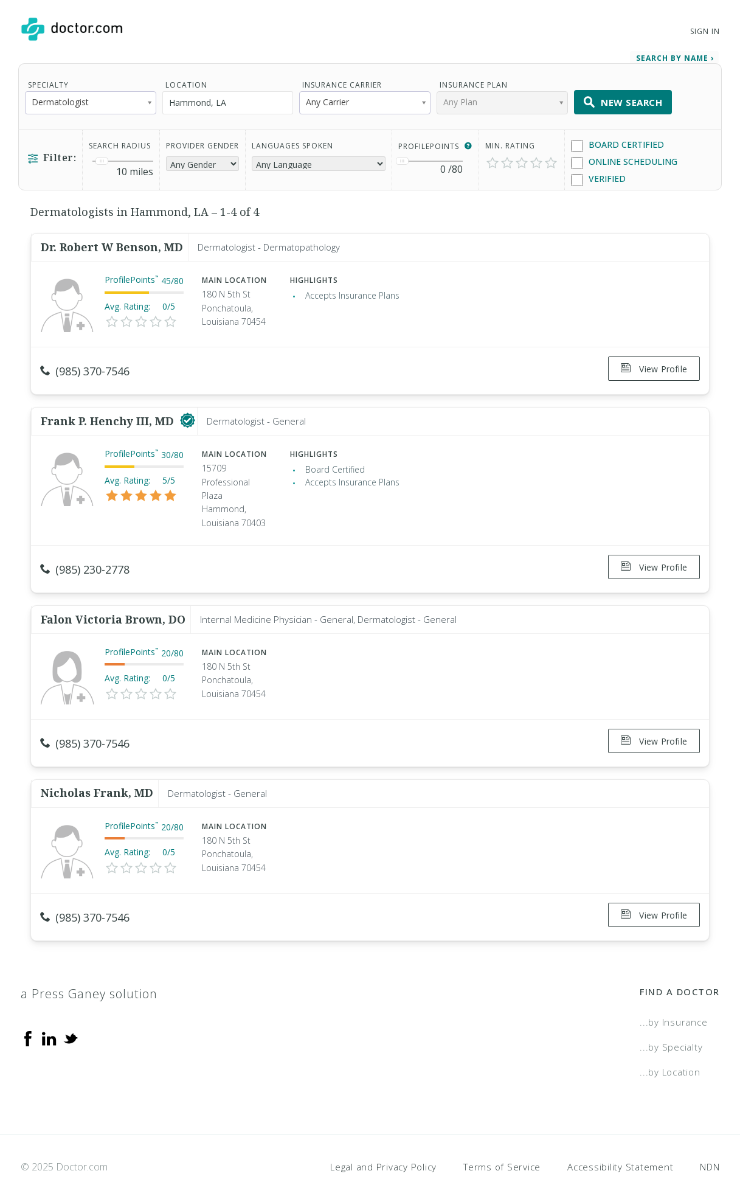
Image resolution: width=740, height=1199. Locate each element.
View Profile (654, 366)
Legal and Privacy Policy (383, 1147)
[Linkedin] (49, 1019)
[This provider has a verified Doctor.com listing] (187, 414)
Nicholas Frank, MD (97, 777)
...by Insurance (673, 1003)
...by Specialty (671, 1027)
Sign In (704, 31)
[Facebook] (28, 1019)
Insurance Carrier (342, 82)
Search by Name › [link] (675, 55)
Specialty (48, 82)
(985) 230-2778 (85, 562)
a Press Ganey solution (89, 975)
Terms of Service (502, 1147)
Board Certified (617, 142)
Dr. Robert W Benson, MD (112, 244)
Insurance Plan (474, 82)
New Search (623, 100)
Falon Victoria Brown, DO (113, 607)
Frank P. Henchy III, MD (109, 414)
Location (186, 82)
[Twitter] (70, 1019)
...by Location (670, 1052)
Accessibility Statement (620, 1147)
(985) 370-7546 (85, 368)
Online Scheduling (624, 159)
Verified (598, 176)
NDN (709, 1147)
